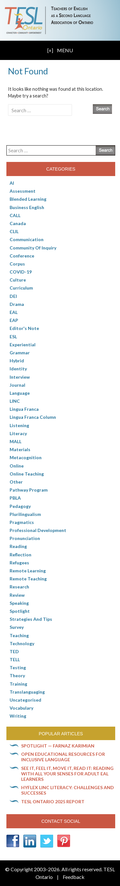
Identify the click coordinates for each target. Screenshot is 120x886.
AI (12, 183)
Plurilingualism (25, 514)
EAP (14, 320)
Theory (17, 675)
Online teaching (27, 474)
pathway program (29, 490)
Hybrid (17, 360)
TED (14, 651)
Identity (18, 368)
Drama (17, 304)
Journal (17, 385)
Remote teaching (28, 578)
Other (16, 482)
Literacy (18, 433)
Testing (18, 667)
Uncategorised (25, 700)
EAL (14, 312)
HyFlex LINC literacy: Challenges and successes (67, 790)
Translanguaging (27, 692)
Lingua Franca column (33, 417)
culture (18, 280)
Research (19, 586)
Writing (18, 716)
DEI (13, 296)
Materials (20, 449)
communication (27, 239)
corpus (17, 263)
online (17, 465)
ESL (13, 336)
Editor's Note (24, 328)
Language (20, 393)
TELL (15, 659)
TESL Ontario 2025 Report (52, 801)
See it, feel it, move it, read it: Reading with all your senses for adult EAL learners (67, 773)
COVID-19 (21, 271)
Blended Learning (28, 199)
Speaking (19, 603)
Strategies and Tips (31, 619)
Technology (22, 643)
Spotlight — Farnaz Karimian (57, 745)
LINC (15, 401)
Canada (18, 223)
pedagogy (20, 506)
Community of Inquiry (33, 247)
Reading (18, 546)
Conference (22, 255)
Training (18, 684)
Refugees (19, 562)
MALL (15, 441)
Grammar (20, 352)
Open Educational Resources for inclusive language (63, 756)
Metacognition (26, 457)
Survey (17, 627)
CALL (15, 215)
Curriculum (21, 288)
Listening (19, 425)
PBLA (15, 498)
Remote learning (28, 570)
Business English (27, 207)
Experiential (23, 344)
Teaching (19, 635)
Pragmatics (22, 522)
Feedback (73, 877)
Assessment (23, 191)
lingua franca (24, 409)
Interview (20, 377)
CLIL (14, 231)
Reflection (20, 554)
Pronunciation (25, 538)
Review (17, 595)
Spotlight (20, 611)
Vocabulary (21, 708)
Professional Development (38, 530)
